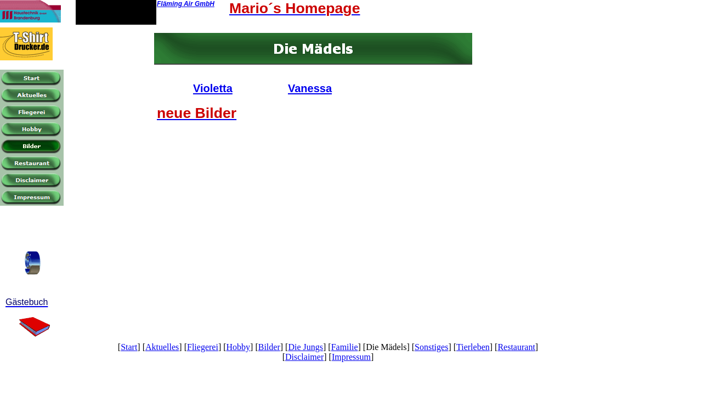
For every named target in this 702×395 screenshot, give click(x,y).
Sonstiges (431, 347)
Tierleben (473, 347)
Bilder (269, 347)
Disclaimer (304, 357)
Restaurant (516, 347)
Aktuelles (162, 347)
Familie (344, 347)
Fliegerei (202, 347)
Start (129, 347)
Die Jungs (305, 347)
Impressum (351, 357)
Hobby (239, 347)
